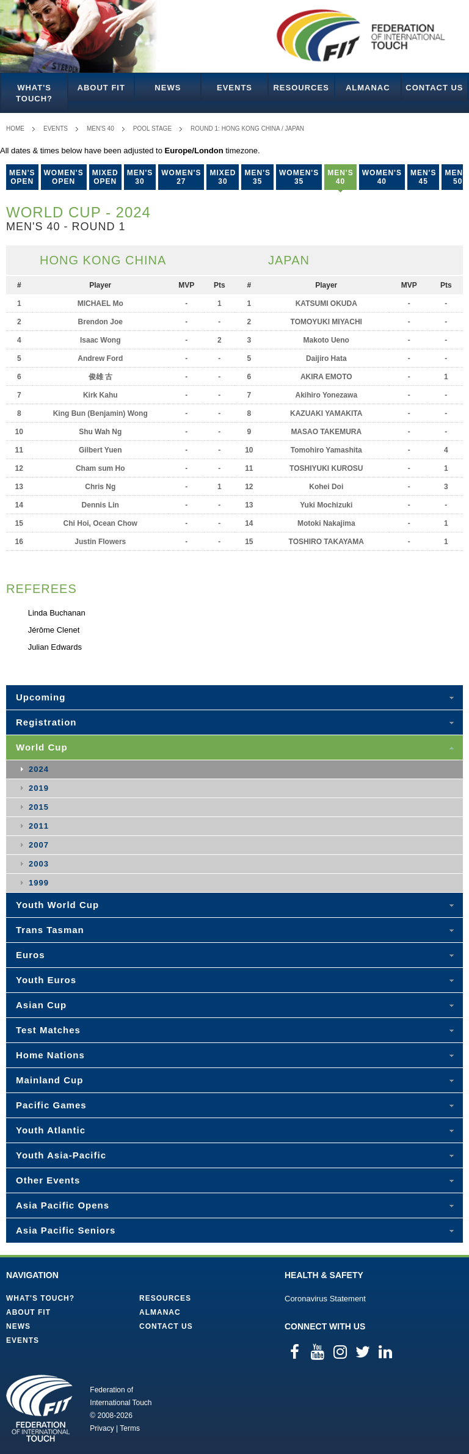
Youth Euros (46, 980)
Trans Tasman (50, 930)
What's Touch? (34, 93)
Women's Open (64, 177)
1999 (39, 882)
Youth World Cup (57, 905)
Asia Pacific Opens (62, 1205)
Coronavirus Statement (325, 1298)
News (168, 87)
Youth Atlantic (50, 1130)
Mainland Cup (49, 1080)
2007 (39, 844)
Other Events (48, 1180)
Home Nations (50, 1055)
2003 (39, 863)
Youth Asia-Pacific (61, 1155)
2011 (39, 826)
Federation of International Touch (39, 1408)
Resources (301, 87)
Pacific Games (51, 1105)
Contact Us (434, 87)
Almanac (368, 87)
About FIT (101, 87)
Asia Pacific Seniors (65, 1230)
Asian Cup (41, 1005)
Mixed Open (105, 177)
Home (15, 128)
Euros (30, 955)
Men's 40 (100, 128)
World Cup (42, 747)
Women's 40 (382, 177)
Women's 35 (299, 177)
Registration (46, 722)
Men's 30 (140, 177)
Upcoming (40, 697)
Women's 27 (181, 177)
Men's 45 (423, 177)
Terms (130, 1428)
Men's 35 (257, 177)
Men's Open (22, 177)
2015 (39, 807)
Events (234, 87)
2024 (39, 769)
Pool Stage (152, 128)
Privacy (102, 1428)
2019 (39, 788)
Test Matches (48, 1030)
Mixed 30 (222, 177)
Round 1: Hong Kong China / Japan (247, 128)
